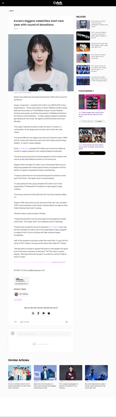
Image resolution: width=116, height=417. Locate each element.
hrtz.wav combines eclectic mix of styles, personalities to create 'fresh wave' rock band (19, 386)
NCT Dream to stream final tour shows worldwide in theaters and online (99, 23)
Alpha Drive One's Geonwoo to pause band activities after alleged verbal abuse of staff (45, 386)
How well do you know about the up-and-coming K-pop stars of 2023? (91, 147)
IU (30, 105)
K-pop (16, 29)
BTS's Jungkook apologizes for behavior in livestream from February (68, 386)
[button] (33, 313)
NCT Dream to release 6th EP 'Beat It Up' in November (98, 56)
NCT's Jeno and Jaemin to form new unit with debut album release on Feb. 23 (99, 35)
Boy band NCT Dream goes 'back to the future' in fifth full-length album (99, 79)
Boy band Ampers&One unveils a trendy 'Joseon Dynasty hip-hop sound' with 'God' (95, 386)
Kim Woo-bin (24, 148)
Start (92, 153)
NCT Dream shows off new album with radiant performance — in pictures (98, 68)
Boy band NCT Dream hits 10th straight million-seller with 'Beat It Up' (99, 45)
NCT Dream (54, 227)
